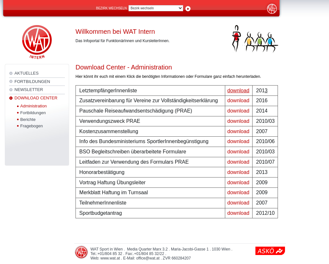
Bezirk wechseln (111, 8)
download (238, 100)
